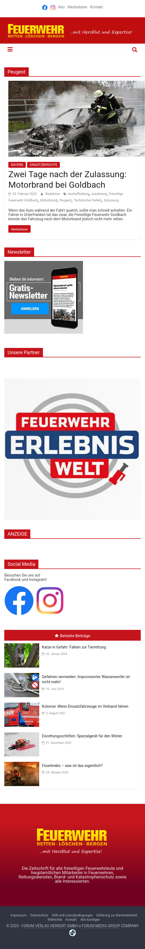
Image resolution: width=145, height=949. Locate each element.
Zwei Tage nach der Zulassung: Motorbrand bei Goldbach (67, 179)
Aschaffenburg (78, 194)
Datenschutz (39, 915)
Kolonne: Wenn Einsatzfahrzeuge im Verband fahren (85, 706)
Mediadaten (77, 7)
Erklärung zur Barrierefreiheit (116, 915)
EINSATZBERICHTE (43, 165)
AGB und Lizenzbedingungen (72, 915)
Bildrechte (55, 920)
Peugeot (65, 200)
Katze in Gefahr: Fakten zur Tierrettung (74, 647)
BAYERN (17, 165)
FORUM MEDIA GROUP (101, 926)
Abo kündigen (90, 920)
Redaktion (53, 194)
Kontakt (96, 7)
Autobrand (99, 194)
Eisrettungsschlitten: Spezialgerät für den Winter (82, 736)
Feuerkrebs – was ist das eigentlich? (72, 765)
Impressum (18, 915)
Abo (61, 7)
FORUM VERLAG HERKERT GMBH (49, 926)
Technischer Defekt (88, 200)
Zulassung (111, 200)
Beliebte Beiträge (72, 635)
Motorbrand (48, 200)
